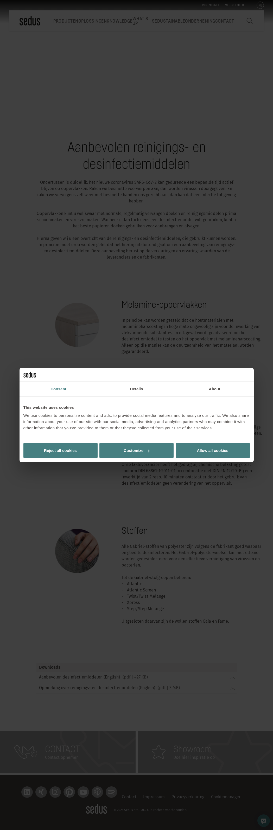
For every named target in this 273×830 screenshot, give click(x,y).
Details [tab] (136, 388)
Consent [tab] (58, 388)
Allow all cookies (212, 450)
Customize (137, 450)
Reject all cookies (60, 450)
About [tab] (214, 388)
